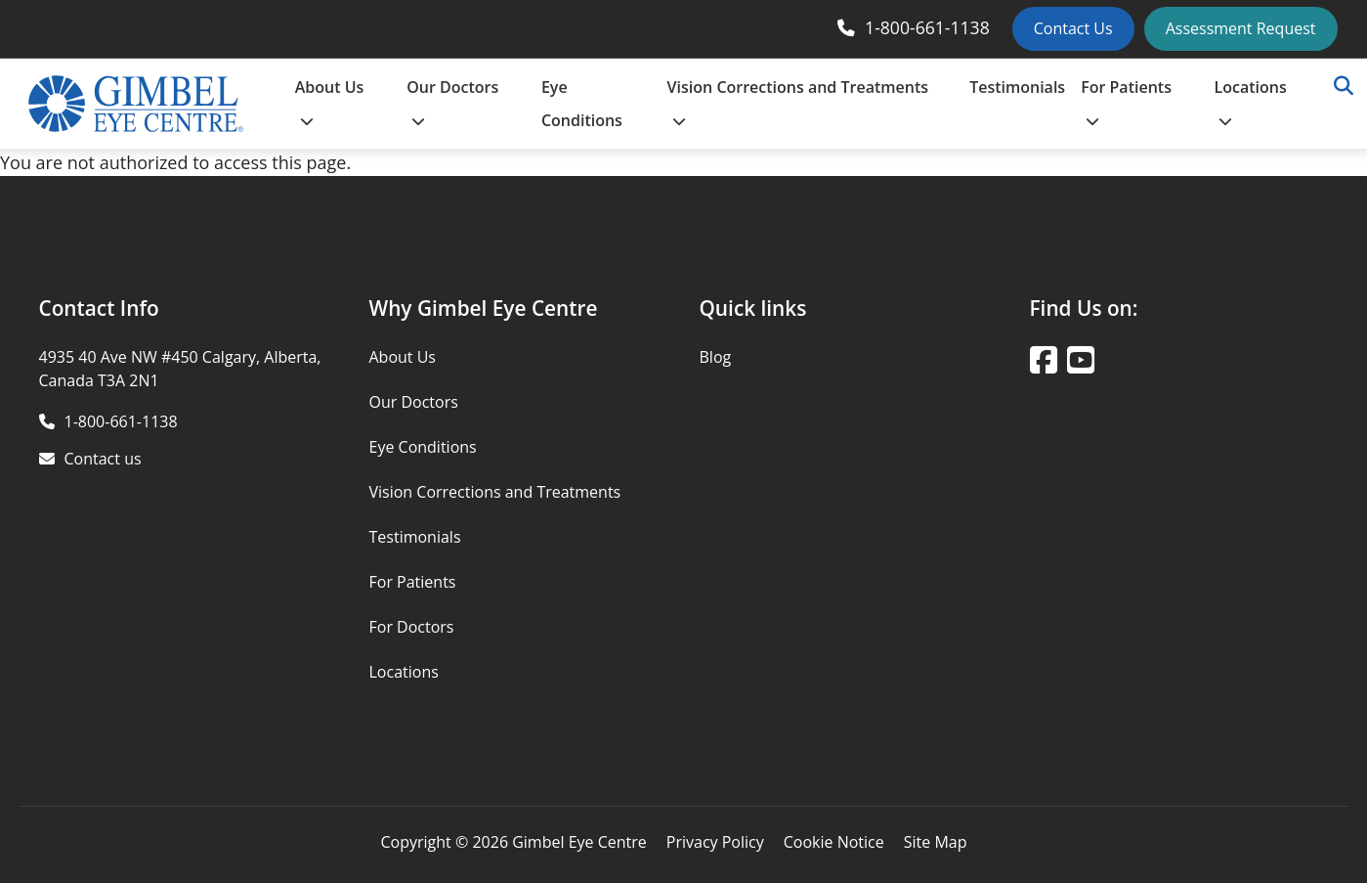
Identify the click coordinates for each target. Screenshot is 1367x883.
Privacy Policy (715, 842)
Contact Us (1073, 28)
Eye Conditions (581, 103)
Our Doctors (452, 102)
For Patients (1126, 102)
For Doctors (411, 627)
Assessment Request (1241, 28)
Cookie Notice (834, 842)
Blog (716, 357)
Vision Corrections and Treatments (797, 102)
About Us (329, 102)
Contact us (103, 458)
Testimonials (1017, 87)
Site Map (935, 842)
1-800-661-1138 (927, 27)
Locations (1251, 102)
